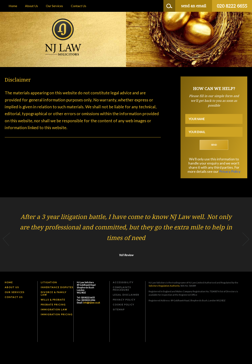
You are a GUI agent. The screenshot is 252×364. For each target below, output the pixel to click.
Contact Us (78, 6)
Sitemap (119, 309)
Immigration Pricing (57, 314)
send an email (193, 5)
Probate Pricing (53, 304)
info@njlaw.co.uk (91, 302)
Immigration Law (54, 309)
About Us (31, 6)
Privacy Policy (229, 171)
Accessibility (123, 282)
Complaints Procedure (122, 288)
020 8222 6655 (232, 6)
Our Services (54, 6)
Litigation (49, 282)
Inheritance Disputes (57, 287)
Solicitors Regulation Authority (164, 285)
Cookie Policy (123, 304)
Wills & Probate (53, 299)
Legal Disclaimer (126, 294)
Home (13, 6)
